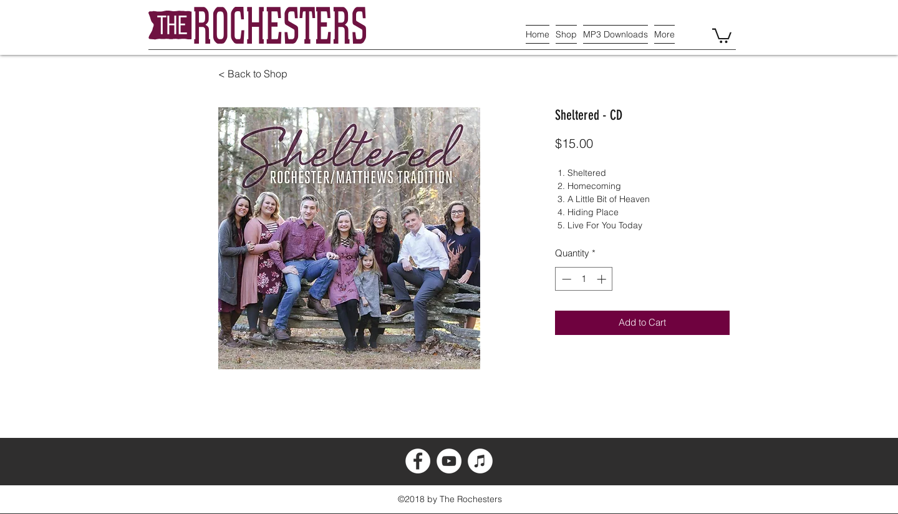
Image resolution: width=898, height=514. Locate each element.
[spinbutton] (584, 279)
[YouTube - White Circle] (449, 461)
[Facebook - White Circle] (417, 461)
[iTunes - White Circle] (480, 461)
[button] (721, 35)
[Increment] (602, 279)
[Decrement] (565, 279)
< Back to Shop (252, 73)
